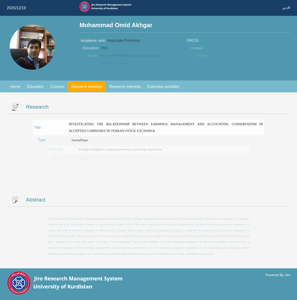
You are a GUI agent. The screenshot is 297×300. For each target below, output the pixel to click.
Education (35, 87)
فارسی (286, 7)
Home (15, 87)
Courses (57, 87)
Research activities (86, 87)
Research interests (125, 87)
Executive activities (163, 87)
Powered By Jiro (277, 275)
